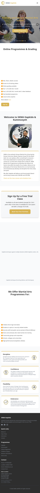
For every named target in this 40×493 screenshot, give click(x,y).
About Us (3, 432)
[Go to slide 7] (23, 40)
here (9, 100)
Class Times (4, 434)
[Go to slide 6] (22, 40)
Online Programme (5, 449)
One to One (4, 455)
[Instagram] (7, 424)
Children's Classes (5, 451)
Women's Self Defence (6, 453)
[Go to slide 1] (14, 40)
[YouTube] (2, 424)
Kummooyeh (4, 447)
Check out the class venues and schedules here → (18, 178)
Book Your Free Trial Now (20, 212)
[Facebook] (4, 424)
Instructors (3, 436)
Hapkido (3, 445)
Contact (3, 438)
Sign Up (5, 104)
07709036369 (8, 462)
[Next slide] (37, 24)
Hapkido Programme (20, 31)
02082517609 (9, 465)
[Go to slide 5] (20, 40)
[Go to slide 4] (19, 40)
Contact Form (4, 469)
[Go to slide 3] (17, 40)
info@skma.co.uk (8, 467)
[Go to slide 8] (25, 40)
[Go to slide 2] (16, 40)
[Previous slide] (2, 24)
